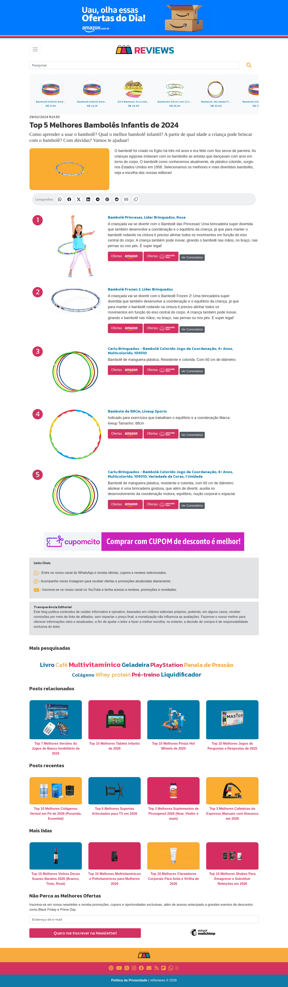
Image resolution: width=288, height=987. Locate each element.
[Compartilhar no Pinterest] (107, 199)
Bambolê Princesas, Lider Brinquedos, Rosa (147, 217)
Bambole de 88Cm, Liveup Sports (137, 411)
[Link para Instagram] (134, 968)
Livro (47, 664)
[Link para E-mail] (148, 968)
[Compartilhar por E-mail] (126, 199)
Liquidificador (181, 674)
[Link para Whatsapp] (170, 968)
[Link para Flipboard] (163, 968)
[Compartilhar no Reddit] (117, 199)
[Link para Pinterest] (111, 968)
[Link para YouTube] (119, 968)
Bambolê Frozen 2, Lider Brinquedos (140, 289)
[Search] (134, 65)
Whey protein (113, 674)
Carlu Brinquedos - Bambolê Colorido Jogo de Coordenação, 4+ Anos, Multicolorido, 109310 (170, 351)
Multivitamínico (95, 664)
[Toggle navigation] (35, 49)
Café (62, 664)
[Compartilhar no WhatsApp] (60, 199)
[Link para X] (127, 968)
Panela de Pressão (208, 664)
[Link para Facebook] (141, 968)
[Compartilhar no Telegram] (98, 199)
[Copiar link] (136, 199)
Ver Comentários (192, 257)
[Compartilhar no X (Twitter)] (79, 199)
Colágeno (83, 674)
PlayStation (166, 664)
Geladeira (135, 664)
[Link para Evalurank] (176, 968)
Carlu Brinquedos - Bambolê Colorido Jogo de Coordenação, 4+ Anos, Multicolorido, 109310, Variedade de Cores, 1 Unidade (170, 474)
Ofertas (125, 256)
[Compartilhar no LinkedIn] (88, 199)
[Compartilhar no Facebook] (69, 199)
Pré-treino (146, 674)
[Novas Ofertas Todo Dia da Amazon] (144, 17)
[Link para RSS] (156, 968)
